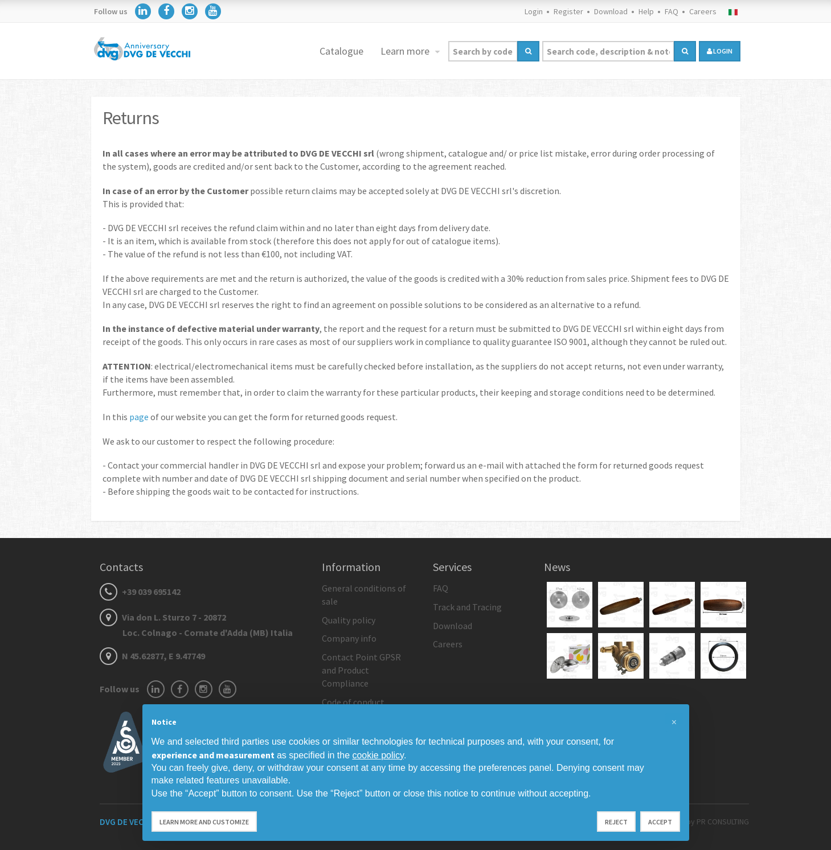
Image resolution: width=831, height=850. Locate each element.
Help (646, 11)
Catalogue (341, 51)
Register (568, 11)
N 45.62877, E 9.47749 (152, 656)
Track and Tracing (467, 607)
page (139, 416)
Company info (349, 638)
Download (611, 11)
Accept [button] (660, 822)
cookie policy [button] (377, 755)
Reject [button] (616, 822)
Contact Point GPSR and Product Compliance (361, 670)
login (719, 51)
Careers (703, 11)
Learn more (406, 51)
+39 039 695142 (140, 591)
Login (534, 11)
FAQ (671, 11)
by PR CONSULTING (717, 821)
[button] (674, 722)
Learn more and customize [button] (204, 822)
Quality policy (348, 620)
